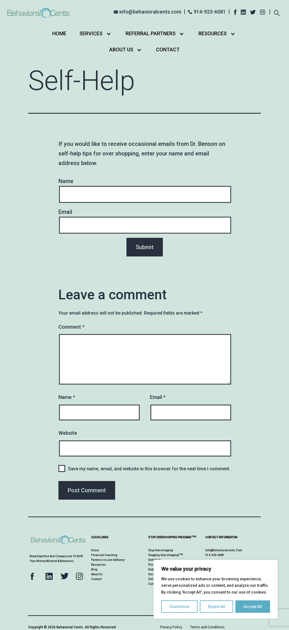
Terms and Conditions (207, 627)
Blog (94, 569)
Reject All (216, 606)
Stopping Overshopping (165, 555)
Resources (212, 33)
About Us (121, 49)
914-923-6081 (210, 12)
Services (90, 33)
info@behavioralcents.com (150, 12)
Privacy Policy (171, 627)
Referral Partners (151, 33)
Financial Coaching (104, 555)
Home (59, 33)
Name (66, 397)
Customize (179, 606)
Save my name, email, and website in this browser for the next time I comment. (149, 468)
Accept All (253, 606)
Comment (71, 327)
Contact (168, 49)
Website (67, 433)
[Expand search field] (277, 11)
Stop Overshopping (160, 550)
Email (157, 397)
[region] (216, 589)
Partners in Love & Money (107, 559)
